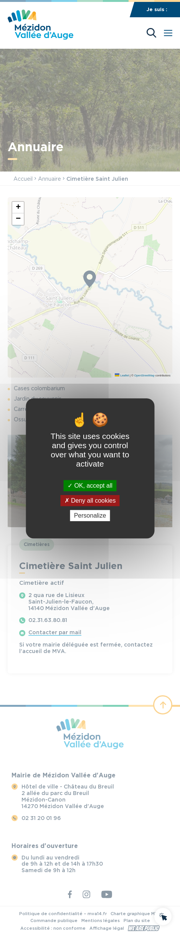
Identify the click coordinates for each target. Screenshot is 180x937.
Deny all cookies (90, 500)
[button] (18, 207)
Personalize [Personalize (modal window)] (90, 516)
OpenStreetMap (144, 375)
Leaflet (122, 375)
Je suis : (157, 9)
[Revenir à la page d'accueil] (40, 37)
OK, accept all (90, 485)
